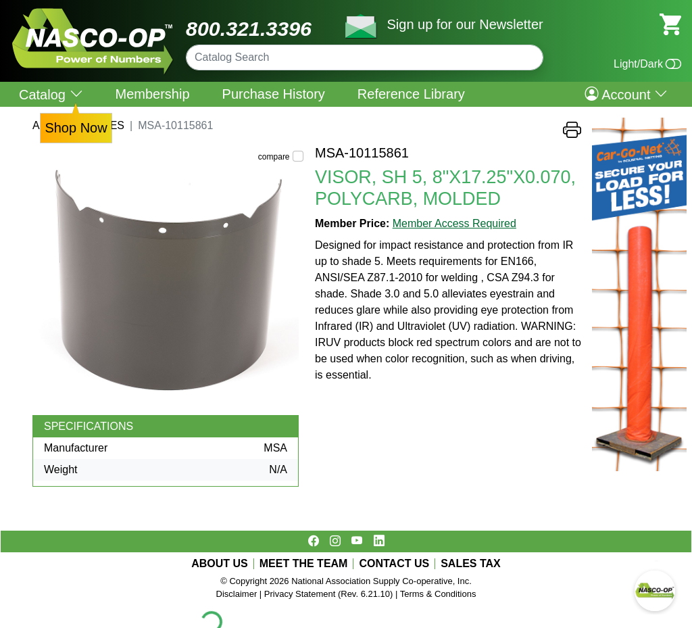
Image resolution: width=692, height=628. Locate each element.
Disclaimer (236, 594)
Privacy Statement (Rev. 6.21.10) (328, 594)
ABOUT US (219, 563)
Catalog (51, 94)
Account (626, 94)
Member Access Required (454, 223)
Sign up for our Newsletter (465, 24)
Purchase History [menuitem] (273, 94)
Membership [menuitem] (153, 94)
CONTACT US (394, 563)
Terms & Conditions (438, 594)
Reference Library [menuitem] (411, 94)
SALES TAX (471, 563)
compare (274, 157)
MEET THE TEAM (304, 563)
